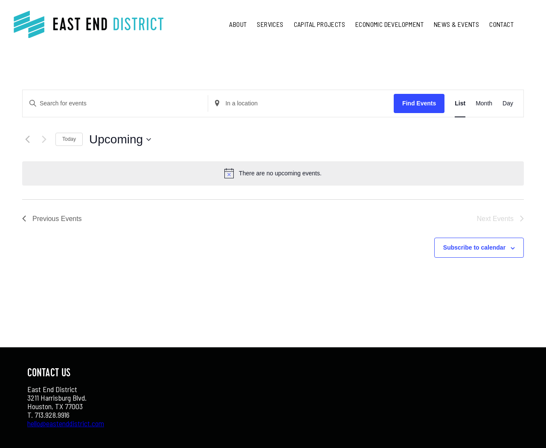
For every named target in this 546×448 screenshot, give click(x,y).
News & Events (456, 24)
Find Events (419, 103)
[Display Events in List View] (460, 103)
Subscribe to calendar (474, 247)
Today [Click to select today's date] (69, 139)
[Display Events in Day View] (507, 103)
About (238, 24)
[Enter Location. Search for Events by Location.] (300, 103)
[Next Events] (44, 139)
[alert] (280, 173)
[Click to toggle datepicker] (120, 139)
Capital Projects (319, 24)
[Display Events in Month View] (484, 103)
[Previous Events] (27, 139)
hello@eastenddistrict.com (65, 423)
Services (270, 24)
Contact (501, 24)
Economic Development (389, 24)
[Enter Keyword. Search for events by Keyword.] (115, 103)
